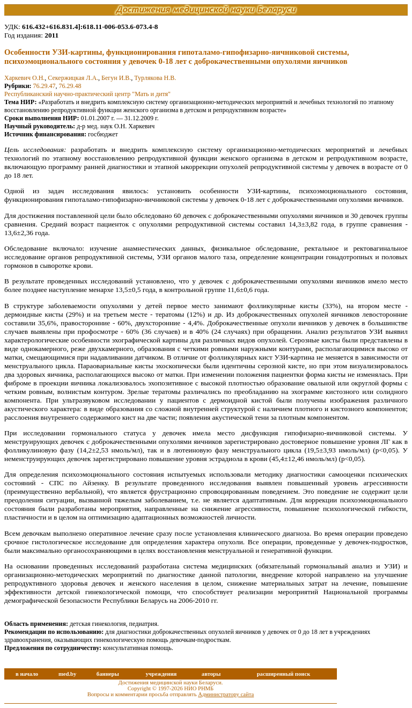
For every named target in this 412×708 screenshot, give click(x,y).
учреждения (160, 674)
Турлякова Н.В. (155, 78)
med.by (67, 674)
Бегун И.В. (116, 78)
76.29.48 (70, 86)
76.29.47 (44, 86)
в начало (27, 674)
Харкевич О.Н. (24, 78)
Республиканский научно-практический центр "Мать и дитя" (87, 94)
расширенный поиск (284, 674)
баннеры (108, 674)
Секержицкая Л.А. (73, 78)
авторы (211, 674)
